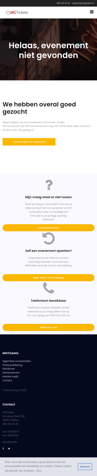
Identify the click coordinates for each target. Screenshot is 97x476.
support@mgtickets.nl (83, 3)
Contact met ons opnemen (29, 141)
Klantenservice (11, 372)
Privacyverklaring (12, 365)
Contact (7, 380)
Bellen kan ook (48, 327)
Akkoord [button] (85, 466)
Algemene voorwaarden (17, 361)
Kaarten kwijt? (11, 376)
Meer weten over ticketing (48, 277)
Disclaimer (9, 368)
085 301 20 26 (63, 3)
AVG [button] (39, 470)
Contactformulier (48, 227)
